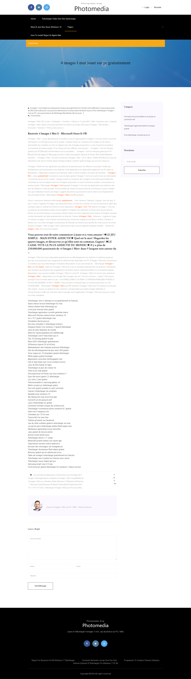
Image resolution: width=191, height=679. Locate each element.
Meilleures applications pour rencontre (44, 429)
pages (70, 27)
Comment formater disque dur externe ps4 (46, 406)
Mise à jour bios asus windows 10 (46, 27)
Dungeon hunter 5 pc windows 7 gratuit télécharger (49, 327)
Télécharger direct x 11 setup (40, 438)
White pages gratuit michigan (40, 356)
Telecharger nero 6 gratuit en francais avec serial (48, 458)
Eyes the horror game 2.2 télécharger (43, 376)
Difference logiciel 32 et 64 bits (41, 344)
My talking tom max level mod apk (42, 397)
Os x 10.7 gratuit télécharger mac (42, 318)
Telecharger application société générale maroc (48, 312)
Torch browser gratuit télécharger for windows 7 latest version (54, 467)
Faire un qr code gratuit (37, 371)
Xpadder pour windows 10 (39, 394)
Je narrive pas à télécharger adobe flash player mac (50, 426)
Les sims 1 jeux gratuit (37, 379)
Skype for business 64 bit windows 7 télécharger (53, 660)
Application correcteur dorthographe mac (45, 359)
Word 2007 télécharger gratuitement (43, 341)
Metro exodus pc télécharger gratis (43, 385)
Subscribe (142, 170)
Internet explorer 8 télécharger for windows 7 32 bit (95, 663)
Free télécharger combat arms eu (137, 135)
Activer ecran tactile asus (38, 435)
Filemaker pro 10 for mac (38, 414)
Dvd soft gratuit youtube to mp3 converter (45, 388)
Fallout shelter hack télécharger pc (42, 306)
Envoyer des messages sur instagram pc (45, 446)
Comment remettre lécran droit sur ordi (99, 660)
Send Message (40, 586)
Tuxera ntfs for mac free (38, 417)
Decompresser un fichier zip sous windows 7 (47, 373)
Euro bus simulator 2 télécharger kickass (45, 324)
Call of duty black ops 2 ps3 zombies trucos (47, 362)
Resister (157, 7)
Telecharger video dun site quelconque (59, 19)
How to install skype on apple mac (46, 35)
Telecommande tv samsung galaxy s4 (44, 382)
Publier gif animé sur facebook (41, 420)
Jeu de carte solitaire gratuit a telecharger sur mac (49, 423)
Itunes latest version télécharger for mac (45, 303)
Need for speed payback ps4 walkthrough (45, 333)
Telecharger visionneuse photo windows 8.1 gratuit (49, 408)
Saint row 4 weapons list (38, 411)
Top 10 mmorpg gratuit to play (40, 338)
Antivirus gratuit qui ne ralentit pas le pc (44, 452)
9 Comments (34, 116)
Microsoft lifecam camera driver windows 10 (47, 315)
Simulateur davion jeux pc (38, 321)
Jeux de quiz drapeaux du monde (42, 330)
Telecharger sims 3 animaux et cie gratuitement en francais (53, 301)
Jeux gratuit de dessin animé (40, 432)
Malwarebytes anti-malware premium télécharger (49, 347)
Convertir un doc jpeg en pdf (40, 400)
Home (33, 19)
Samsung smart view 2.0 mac (40, 464)
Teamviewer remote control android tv (44, 443)
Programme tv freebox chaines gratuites (141, 660)
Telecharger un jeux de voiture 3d (42, 368)
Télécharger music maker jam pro (42, 461)
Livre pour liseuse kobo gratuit (41, 309)
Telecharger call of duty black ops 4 (43, 336)
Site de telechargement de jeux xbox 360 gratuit (48, 350)
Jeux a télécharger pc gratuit (40, 403)
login (146, 7)
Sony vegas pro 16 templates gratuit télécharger (48, 353)
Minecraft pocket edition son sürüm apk (45, 441)
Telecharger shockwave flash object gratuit (46, 449)
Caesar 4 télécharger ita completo (42, 391)
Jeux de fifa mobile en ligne (40, 365)
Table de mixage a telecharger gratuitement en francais (51, 455)
